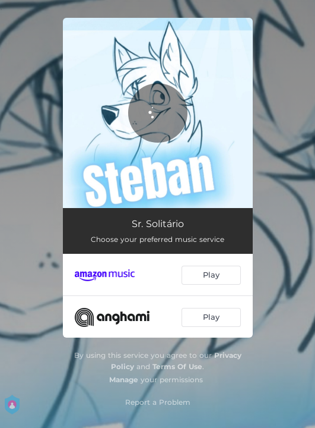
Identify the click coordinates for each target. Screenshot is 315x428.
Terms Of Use (177, 366)
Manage (123, 379)
